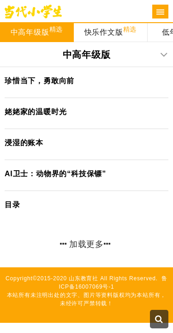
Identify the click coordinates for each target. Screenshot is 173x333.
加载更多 (85, 244)
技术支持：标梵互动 (86, 311)
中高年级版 (37, 30)
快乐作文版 (110, 30)
